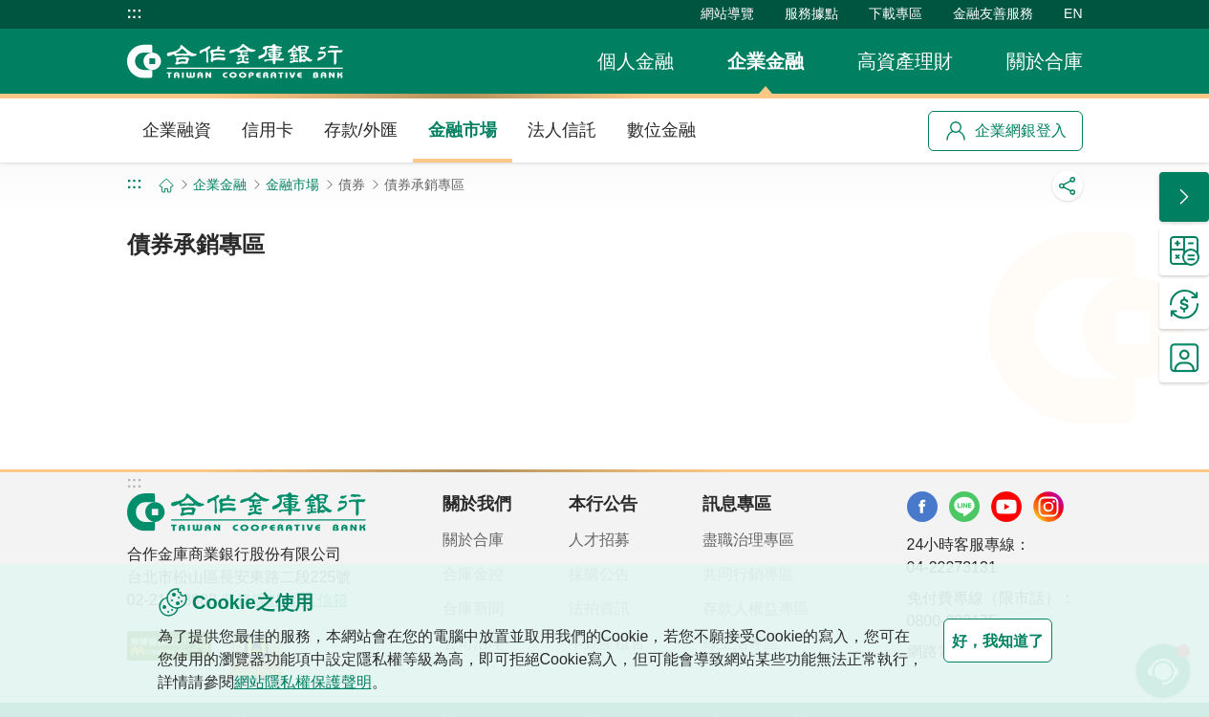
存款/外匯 (361, 130)
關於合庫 (1044, 61)
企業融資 (176, 130)
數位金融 (661, 130)
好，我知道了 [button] (975, 640)
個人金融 (635, 61)
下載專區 (895, 13)
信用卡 (267, 130)
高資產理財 (905, 61)
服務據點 (811, 13)
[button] (1184, 197)
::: (134, 13)
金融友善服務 (993, 13)
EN (1073, 13)
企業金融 (765, 61)
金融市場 (462, 130)
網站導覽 (727, 13)
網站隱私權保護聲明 (379, 682)
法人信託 (562, 130)
